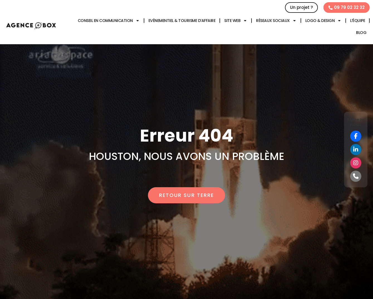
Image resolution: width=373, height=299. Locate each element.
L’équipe (357, 20)
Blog (361, 32)
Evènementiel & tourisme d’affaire (182, 20)
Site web (235, 20)
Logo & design (323, 20)
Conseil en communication (109, 20)
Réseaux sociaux (276, 20)
